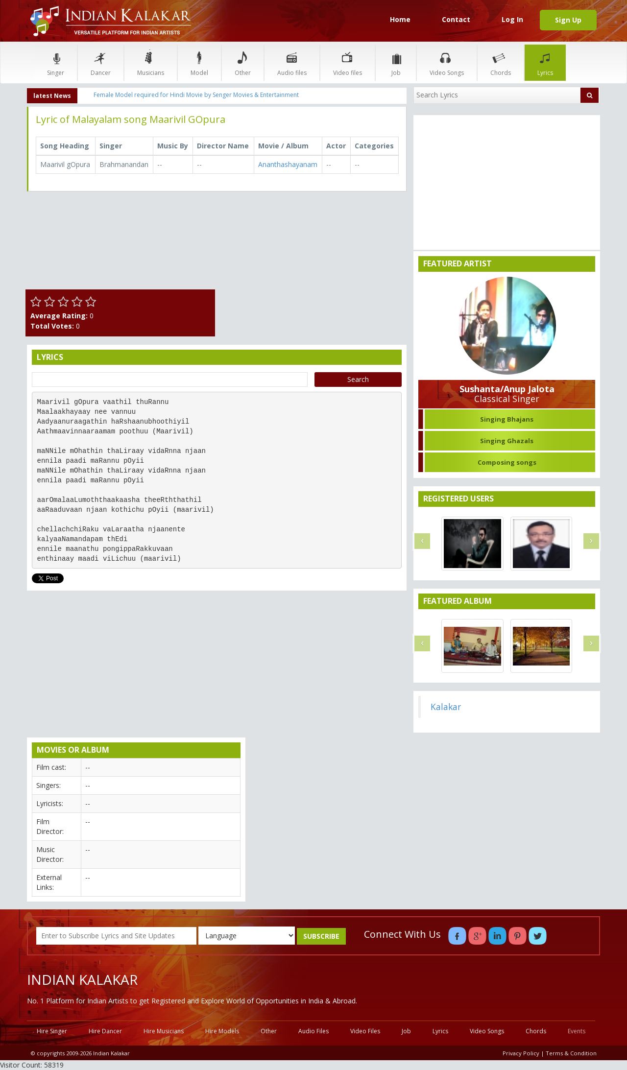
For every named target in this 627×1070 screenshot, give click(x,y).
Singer (55, 62)
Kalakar (446, 707)
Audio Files (313, 1031)
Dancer (101, 62)
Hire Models (222, 1031)
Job (395, 62)
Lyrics (545, 62)
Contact (456, 19)
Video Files (365, 1031)
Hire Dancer (105, 1031)
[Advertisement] (314, 267)
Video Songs (447, 62)
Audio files (292, 62)
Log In (512, 19)
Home (400, 19)
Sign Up (568, 19)
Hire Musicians (164, 1031)
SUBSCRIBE (321, 936)
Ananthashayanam (287, 164)
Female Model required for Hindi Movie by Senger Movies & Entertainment (196, 95)
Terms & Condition (571, 1053)
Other (243, 62)
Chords (500, 62)
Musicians (150, 62)
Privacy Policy (521, 1053)
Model (199, 62)
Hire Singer (52, 1031)
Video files (347, 62)
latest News (52, 96)
